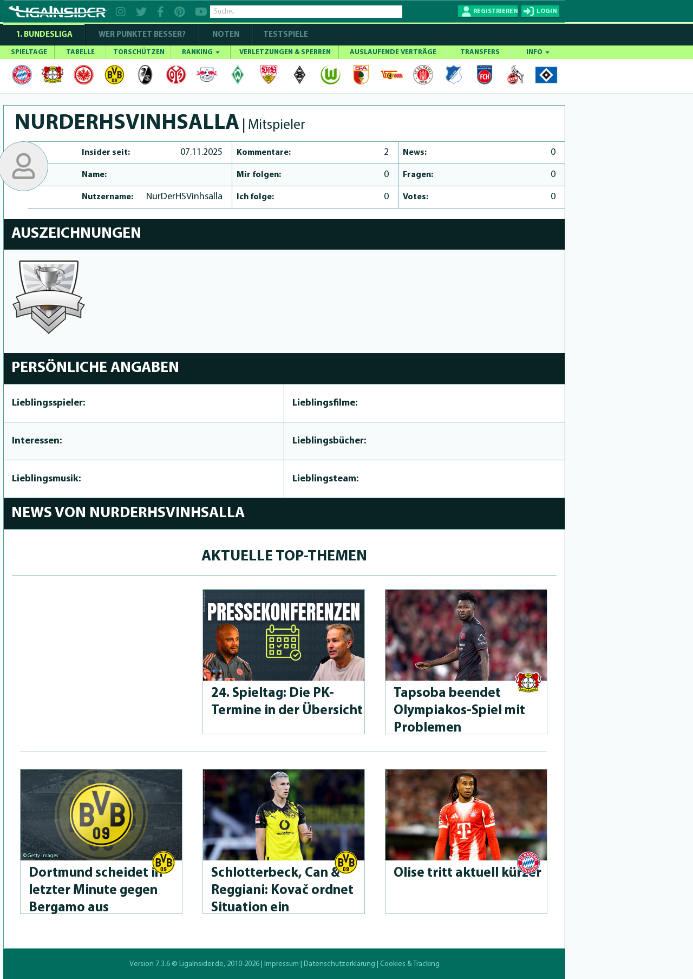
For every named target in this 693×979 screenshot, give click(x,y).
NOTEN (225, 35)
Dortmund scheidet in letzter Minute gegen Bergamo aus (95, 890)
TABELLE (80, 52)
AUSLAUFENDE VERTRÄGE (393, 52)
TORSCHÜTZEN (139, 52)
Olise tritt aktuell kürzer (467, 873)
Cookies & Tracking (410, 964)
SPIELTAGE (29, 52)
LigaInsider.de (201, 964)
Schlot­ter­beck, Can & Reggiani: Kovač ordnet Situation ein (282, 890)
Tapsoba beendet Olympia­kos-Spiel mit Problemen (459, 711)
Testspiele (284, 35)
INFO (538, 52)
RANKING (201, 52)
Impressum (281, 964)
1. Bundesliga (44, 35)
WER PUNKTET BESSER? (142, 35)
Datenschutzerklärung (339, 964)
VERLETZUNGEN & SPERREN (285, 52)
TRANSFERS (480, 52)
